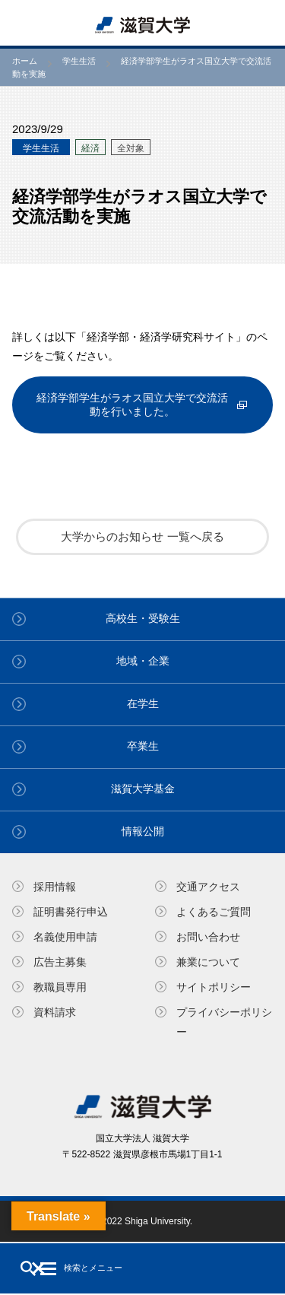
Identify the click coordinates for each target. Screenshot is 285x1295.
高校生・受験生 (143, 618)
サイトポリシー (213, 987)
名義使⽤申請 (65, 937)
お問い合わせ (208, 937)
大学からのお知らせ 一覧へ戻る (142, 536)
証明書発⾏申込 (70, 912)
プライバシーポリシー (224, 1021)
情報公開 (143, 831)
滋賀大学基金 (143, 788)
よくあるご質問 (213, 912)
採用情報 (54, 887)
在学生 (143, 703)
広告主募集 (60, 962)
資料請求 (54, 1012)
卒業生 (143, 746)
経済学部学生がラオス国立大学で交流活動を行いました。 (132, 404)
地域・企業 (142, 661)
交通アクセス (208, 887)
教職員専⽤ (60, 987)
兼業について (208, 962)
